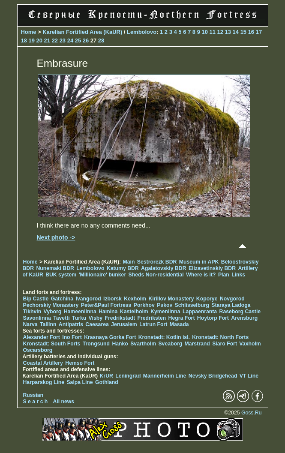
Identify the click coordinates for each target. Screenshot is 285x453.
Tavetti (61, 318)
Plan (223, 275)
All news (64, 402)
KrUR (106, 376)
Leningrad (128, 376)
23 (63, 40)
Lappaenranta (200, 312)
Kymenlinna (165, 312)
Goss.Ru (251, 413)
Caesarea (96, 324)
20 (39, 40)
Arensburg (244, 318)
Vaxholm (250, 344)
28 (101, 40)
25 (78, 40)
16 (251, 32)
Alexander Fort (41, 337)
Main (129, 262)
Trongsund (96, 344)
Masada (179, 324)
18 (24, 40)
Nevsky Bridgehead (213, 376)
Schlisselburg (192, 305)
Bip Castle (36, 299)
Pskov (164, 305)
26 (86, 40)
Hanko (120, 344)
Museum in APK (199, 262)
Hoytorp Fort (213, 318)
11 (213, 32)
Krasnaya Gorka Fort (110, 337)
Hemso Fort (79, 363)
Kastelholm (134, 312)
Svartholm (143, 344)
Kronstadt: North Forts (220, 337)
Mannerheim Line (164, 376)
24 (70, 40)
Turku (79, 318)
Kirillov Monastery (171, 299)
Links (238, 275)
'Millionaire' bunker (102, 275)
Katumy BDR (123, 268)
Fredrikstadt (120, 318)
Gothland (106, 382)
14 (236, 32)
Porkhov (144, 305)
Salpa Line (79, 382)
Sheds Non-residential (157, 275)
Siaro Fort (224, 344)
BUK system (60, 275)
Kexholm (135, 299)
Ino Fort (72, 337)
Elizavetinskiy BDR (212, 268)
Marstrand (197, 344)
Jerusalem (124, 324)
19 (32, 40)
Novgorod (232, 299)
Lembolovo (141, 32)
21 (47, 40)
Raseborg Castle (240, 312)
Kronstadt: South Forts (52, 344)
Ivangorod (88, 299)
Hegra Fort (181, 318)
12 (220, 32)
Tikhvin (32, 312)
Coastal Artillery (43, 363)
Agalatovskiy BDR (163, 268)
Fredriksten (152, 318)
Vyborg (53, 312)
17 (259, 32)
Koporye (207, 299)
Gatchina (62, 299)
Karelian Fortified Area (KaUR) (82, 32)
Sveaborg (170, 344)
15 (243, 32)
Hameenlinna (80, 312)
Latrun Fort (153, 324)
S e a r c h (35, 402)
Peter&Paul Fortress (106, 305)
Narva (30, 324)
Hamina (108, 312)
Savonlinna (37, 318)
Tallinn (48, 324)
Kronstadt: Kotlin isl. (164, 337)
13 (228, 32)
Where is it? (201, 275)
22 (55, 40)
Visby (95, 318)
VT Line (249, 376)
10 (204, 32)
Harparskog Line (44, 382)
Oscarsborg (38, 350)
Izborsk (112, 299)
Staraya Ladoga (230, 305)
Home (28, 32)
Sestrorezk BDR (157, 262)
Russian (33, 395)
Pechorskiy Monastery (51, 305)
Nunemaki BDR (55, 268)
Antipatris (71, 324)
